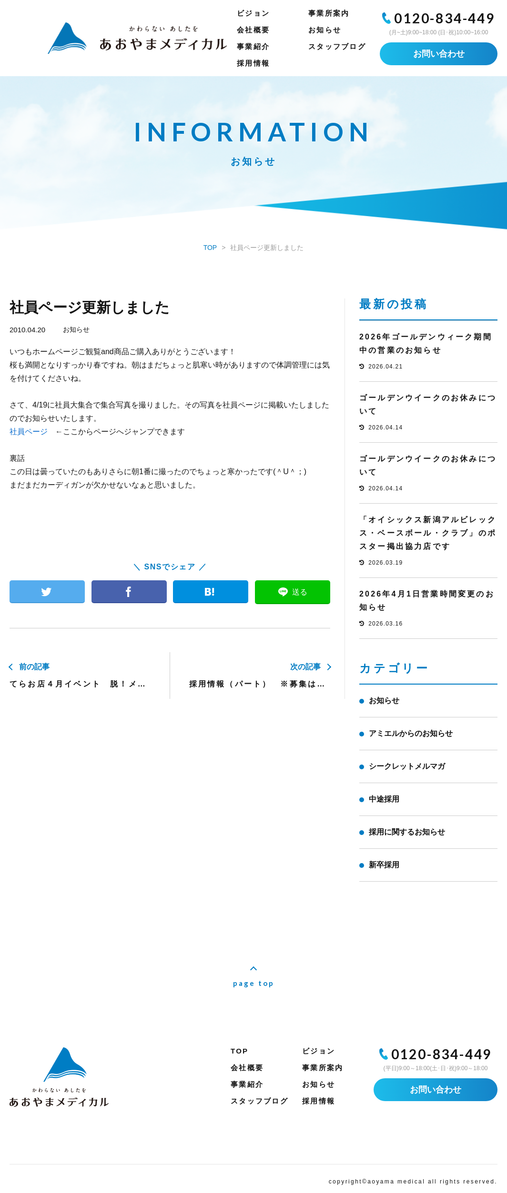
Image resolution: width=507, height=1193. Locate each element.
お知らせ (324, 29)
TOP (239, 1050)
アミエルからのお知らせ (411, 733)
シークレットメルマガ (407, 766)
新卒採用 (384, 865)
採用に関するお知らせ (407, 832)
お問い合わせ (439, 54)
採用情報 (253, 63)
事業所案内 (328, 13)
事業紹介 (253, 46)
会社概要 (253, 29)
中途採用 (384, 799)
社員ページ (29, 431)
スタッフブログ (337, 46)
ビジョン (253, 13)
